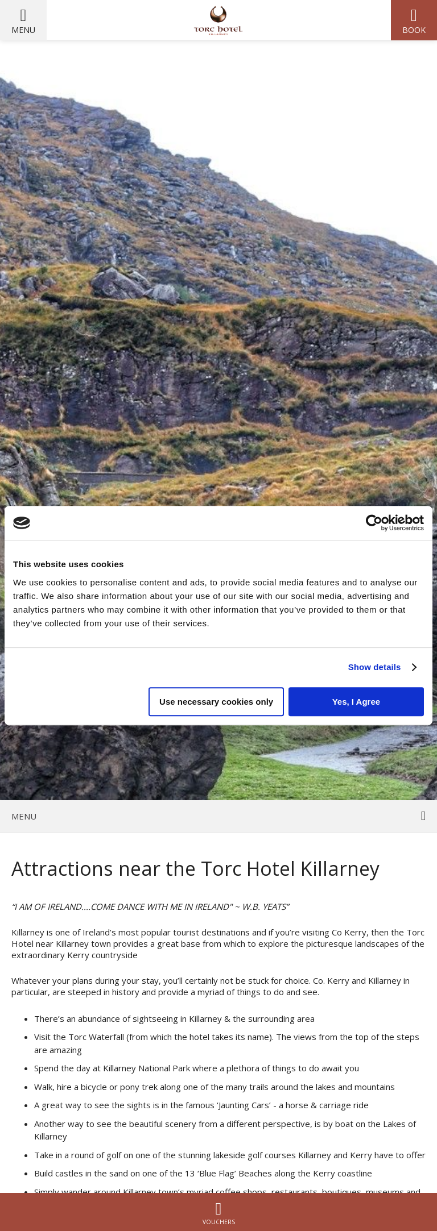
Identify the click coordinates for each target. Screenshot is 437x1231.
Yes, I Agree (356, 701)
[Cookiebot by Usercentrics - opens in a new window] (374, 522)
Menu (23, 29)
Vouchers (218, 1212)
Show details (374, 667)
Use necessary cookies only (216, 701)
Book (414, 29)
